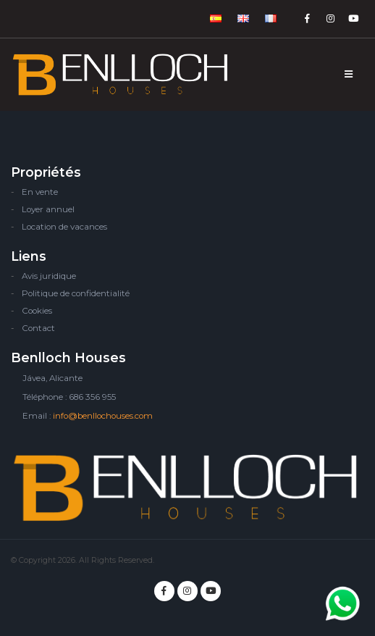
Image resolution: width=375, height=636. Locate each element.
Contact (38, 328)
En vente (40, 192)
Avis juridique (49, 276)
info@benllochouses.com (103, 416)
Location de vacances (64, 227)
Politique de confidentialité (76, 293)
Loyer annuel (48, 209)
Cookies (37, 311)
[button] (216, 19)
